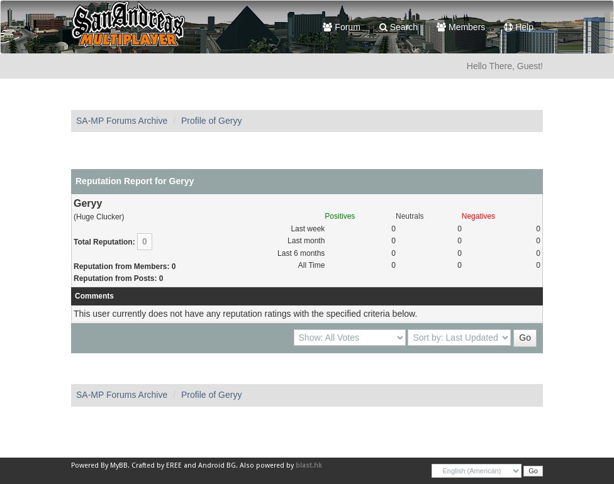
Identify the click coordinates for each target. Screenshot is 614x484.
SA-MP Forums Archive (121, 121)
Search (398, 27)
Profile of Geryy (211, 121)
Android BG (217, 465)
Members (461, 27)
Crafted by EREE (156, 465)
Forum (341, 27)
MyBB (119, 465)
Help (518, 27)
